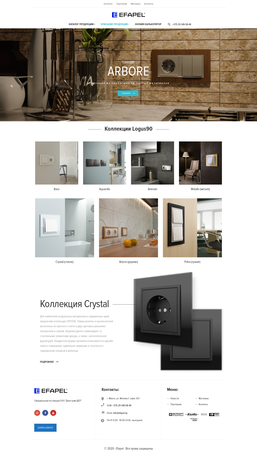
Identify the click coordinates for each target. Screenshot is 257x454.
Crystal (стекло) (64, 262)
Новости (174, 398)
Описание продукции (114, 24)
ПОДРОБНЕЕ (126, 93)
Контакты (148, 3)
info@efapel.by (120, 413)
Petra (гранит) (192, 262)
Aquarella (104, 189)
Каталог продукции (81, 24)
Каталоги (108, 3)
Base (56, 189)
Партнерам (121, 3)
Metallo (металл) (200, 189)
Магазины (135, 3)
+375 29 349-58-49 (181, 24)
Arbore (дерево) (128, 262)
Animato (152, 189)
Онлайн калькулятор (148, 24)
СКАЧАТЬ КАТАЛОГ (45, 427)
